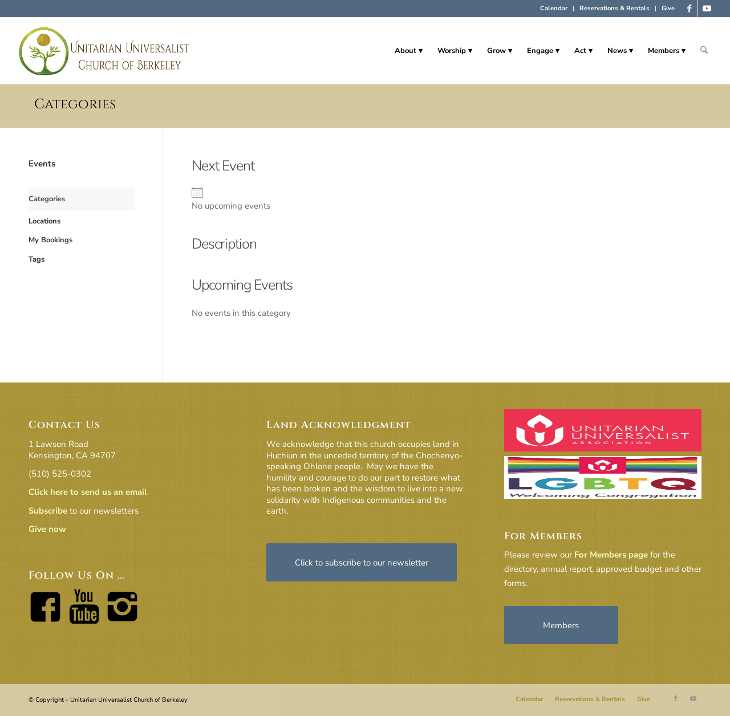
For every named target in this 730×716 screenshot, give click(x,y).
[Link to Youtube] (706, 8)
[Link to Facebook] (689, 8)
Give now (47, 529)
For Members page (611, 554)
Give (668, 8)
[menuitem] (554, 8)
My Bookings (50, 240)
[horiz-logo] (104, 51)
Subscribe (48, 510)
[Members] (561, 625)
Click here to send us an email (88, 492)
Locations (44, 221)
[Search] (704, 51)
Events (42, 163)
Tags (36, 259)
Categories (75, 104)
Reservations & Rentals (614, 8)
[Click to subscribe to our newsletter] (361, 562)
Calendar (553, 8)
